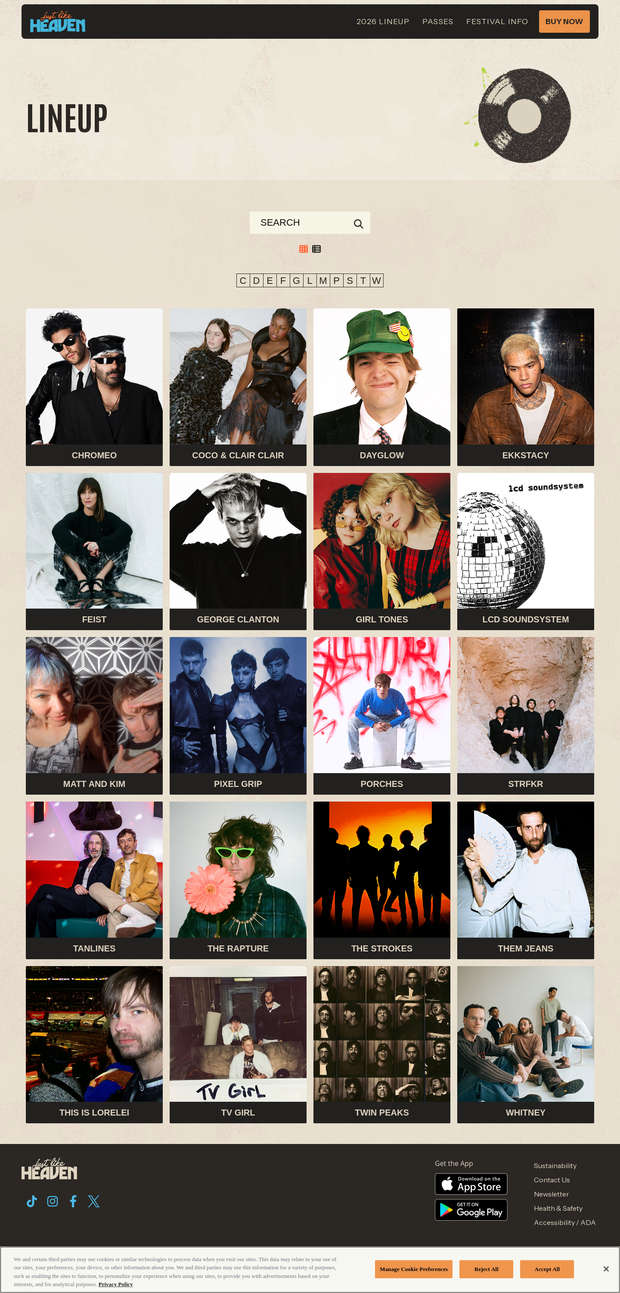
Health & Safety (558, 1208)
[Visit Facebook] (73, 1201)
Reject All (486, 1269)
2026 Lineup (382, 21)
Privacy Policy (116, 1284)
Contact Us (552, 1179)
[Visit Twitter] (94, 1201)
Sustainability (555, 1165)
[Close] (606, 1268)
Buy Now (564, 21)
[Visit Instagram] (52, 1201)
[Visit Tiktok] (32, 1201)
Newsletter (551, 1194)
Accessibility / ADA (565, 1222)
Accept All (547, 1269)
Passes (437, 21)
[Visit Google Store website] (473, 1210)
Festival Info (497, 21)
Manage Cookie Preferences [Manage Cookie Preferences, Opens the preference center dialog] (414, 1269)
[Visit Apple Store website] (473, 1184)
